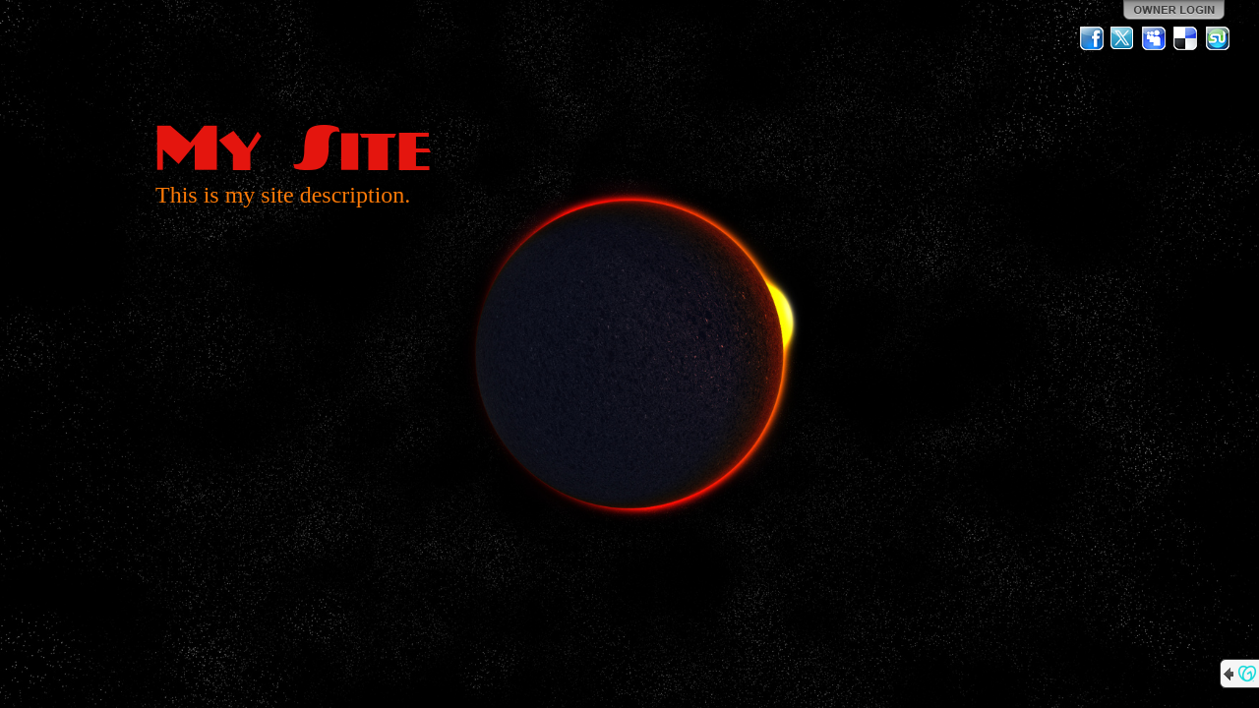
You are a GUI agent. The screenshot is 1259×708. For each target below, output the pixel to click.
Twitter (1123, 38)
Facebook (1092, 38)
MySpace (1155, 38)
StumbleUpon (1217, 38)
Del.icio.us (1186, 38)
